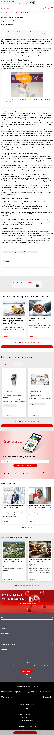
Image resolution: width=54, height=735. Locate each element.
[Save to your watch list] (48, 8)
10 (34, 342)
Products (4, 628)
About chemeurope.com (27, 720)
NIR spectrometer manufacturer (27, 603)
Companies (4, 622)
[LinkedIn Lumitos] (27, 708)
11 (32, 585)
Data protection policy (37, 730)
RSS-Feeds (4, 649)
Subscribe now (27, 671)
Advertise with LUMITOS (26, 714)
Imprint (13, 730)
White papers (5, 633)
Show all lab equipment (27, 426)
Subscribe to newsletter (25, 465)
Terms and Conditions (23, 730)
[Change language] (46, 8)
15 (38, 585)
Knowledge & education (8, 644)
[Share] (43, 8)
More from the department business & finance (27, 347)
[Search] (40, 8)
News (2, 617)
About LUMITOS (26, 717)
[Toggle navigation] (52, 8)
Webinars (4, 639)
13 (35, 585)
